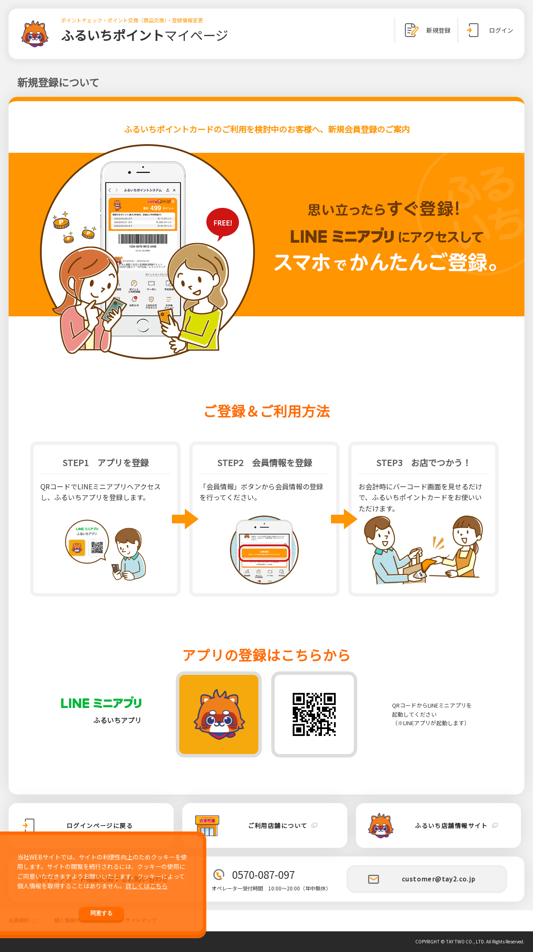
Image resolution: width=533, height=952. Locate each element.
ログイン (489, 30)
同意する (101, 913)
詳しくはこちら (147, 885)
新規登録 (426, 30)
